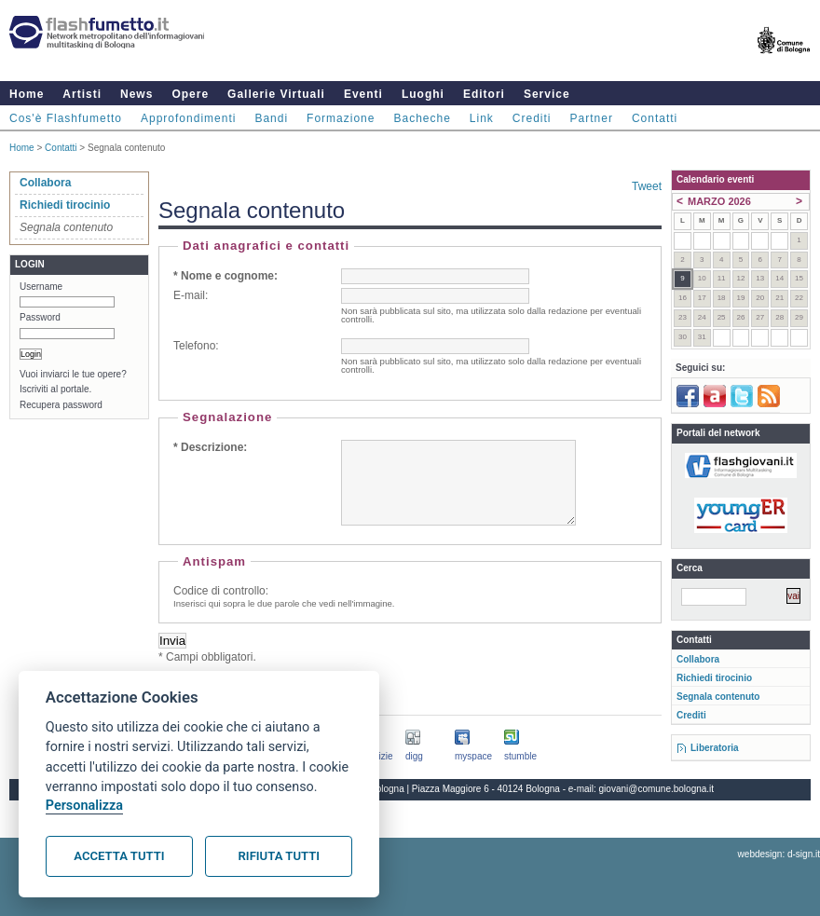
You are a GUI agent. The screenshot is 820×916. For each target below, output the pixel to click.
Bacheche (421, 118)
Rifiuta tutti (279, 856)
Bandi (271, 118)
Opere (190, 94)
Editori (484, 94)
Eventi (363, 94)
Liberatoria (714, 748)
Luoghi (423, 94)
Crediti (532, 118)
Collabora (45, 182)
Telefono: (196, 345)
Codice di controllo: (220, 607)
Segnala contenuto (717, 696)
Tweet (647, 186)
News (136, 94)
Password (40, 317)
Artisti (82, 94)
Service (547, 94)
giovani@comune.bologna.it (657, 805)
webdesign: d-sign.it (779, 871)
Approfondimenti (188, 118)
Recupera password (61, 405)
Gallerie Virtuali (276, 94)
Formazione (341, 118)
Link (482, 118)
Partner (591, 118)
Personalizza (84, 805)
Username (41, 286)
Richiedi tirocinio (65, 205)
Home (26, 94)
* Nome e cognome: (225, 275)
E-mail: (190, 295)
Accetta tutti (119, 856)
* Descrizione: (210, 447)
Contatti (654, 118)
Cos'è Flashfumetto (65, 118)
